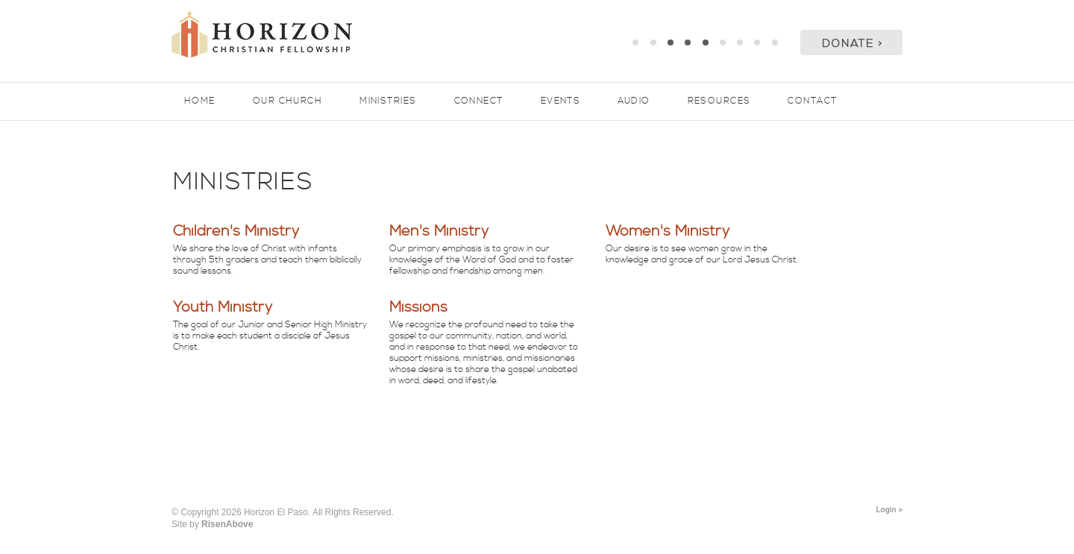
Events (561, 101)
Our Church (287, 101)
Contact (812, 101)
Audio (634, 101)
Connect (478, 101)
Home (200, 101)
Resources (719, 101)
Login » (889, 510)
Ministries (387, 101)
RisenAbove (227, 524)
